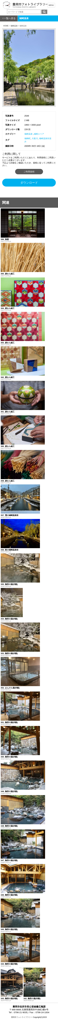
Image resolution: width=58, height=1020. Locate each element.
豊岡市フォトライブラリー (21, 1017)
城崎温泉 (28, 134)
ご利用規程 (29, 171)
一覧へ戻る (10, 18)
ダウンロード (29, 182)
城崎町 (27, 138)
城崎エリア (39, 134)
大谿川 (35, 138)
